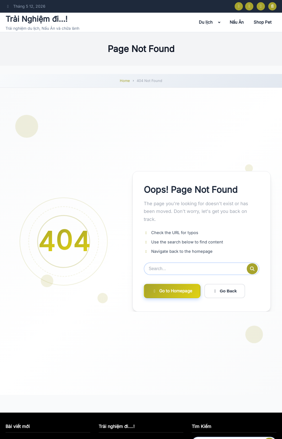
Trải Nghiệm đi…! (36, 19)
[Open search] (272, 6)
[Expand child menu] (219, 22)
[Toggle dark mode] (261, 6)
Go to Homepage (172, 290)
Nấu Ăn (237, 22)
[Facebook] (239, 6)
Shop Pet (263, 22)
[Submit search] (252, 268)
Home (125, 80)
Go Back (225, 291)
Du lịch (206, 22)
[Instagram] (249, 6)
